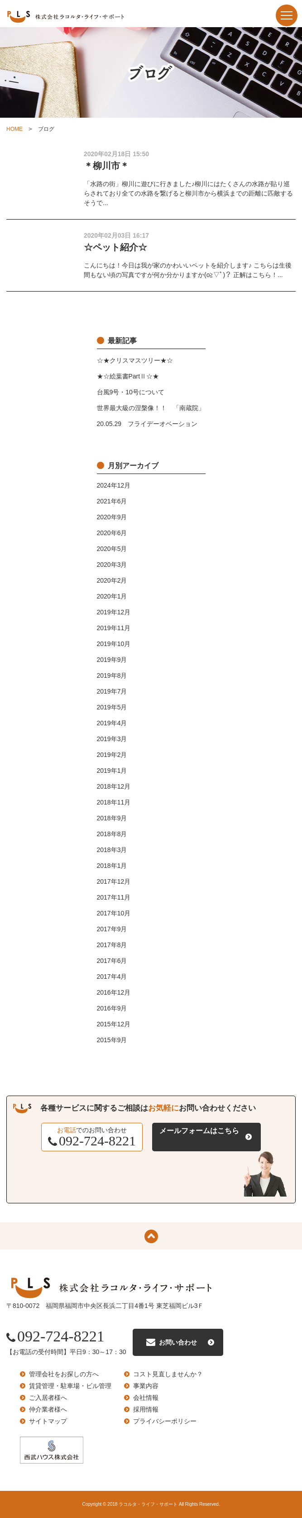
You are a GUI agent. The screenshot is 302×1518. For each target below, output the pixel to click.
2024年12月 (114, 485)
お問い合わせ (178, 1342)
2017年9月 (112, 929)
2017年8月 (112, 944)
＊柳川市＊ (106, 166)
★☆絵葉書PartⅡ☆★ (128, 376)
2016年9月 (112, 1008)
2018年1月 (112, 865)
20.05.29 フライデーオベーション (147, 423)
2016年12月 (114, 992)
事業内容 (145, 1385)
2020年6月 (112, 532)
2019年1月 (112, 770)
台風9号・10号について (130, 392)
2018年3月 (112, 849)
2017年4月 (112, 976)
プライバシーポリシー (165, 1421)
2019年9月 (112, 659)
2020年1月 (112, 596)
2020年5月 (112, 548)
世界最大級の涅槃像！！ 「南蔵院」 (151, 408)
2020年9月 (112, 517)
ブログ (46, 129)
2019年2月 (112, 754)
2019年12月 (114, 612)
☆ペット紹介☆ (115, 247)
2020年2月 (112, 580)
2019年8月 (112, 675)
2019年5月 (112, 707)
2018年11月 (114, 802)
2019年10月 (114, 643)
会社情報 (145, 1397)
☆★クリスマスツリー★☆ (135, 360)
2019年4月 (112, 723)
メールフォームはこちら (199, 1131)
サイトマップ (48, 1421)
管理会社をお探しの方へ (64, 1374)
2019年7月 (112, 691)
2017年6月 (112, 960)
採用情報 (145, 1409)
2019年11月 (114, 628)
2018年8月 (112, 834)
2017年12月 (114, 881)
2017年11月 (114, 897)
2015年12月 (114, 1024)
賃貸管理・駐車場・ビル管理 (70, 1385)
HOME (14, 129)
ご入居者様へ (48, 1397)
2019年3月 (112, 738)
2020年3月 (112, 564)
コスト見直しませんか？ (168, 1374)
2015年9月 (112, 1040)
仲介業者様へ (48, 1409)
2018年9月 (112, 818)
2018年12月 (114, 786)
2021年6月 (112, 501)
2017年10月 (114, 913)
